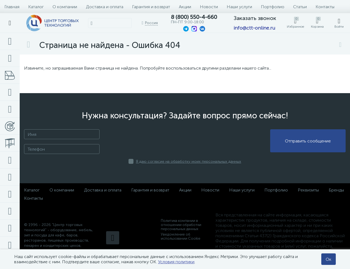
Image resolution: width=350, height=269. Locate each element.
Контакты (325, 6)
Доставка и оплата (104, 6)
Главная (11, 6)
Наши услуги (239, 6)
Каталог (36, 6)
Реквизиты (308, 190)
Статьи (300, 6)
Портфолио (272, 6)
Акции (185, 6)
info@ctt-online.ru (254, 28)
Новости (209, 6)
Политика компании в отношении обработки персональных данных (181, 225)
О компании (64, 6)
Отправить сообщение (308, 141)
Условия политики (176, 261)
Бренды (336, 190)
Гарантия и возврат (151, 6)
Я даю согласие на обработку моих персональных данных (188, 161)
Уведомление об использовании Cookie (180, 236)
